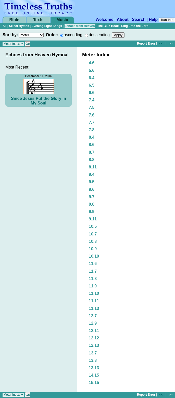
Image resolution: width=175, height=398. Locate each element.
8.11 (93, 167)
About (123, 19)
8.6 (91, 144)
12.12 (94, 338)
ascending (73, 35)
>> (170, 43)
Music (62, 20)
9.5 (91, 182)
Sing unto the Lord (134, 26)
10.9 (93, 249)
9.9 (91, 211)
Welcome (105, 19)
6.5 (91, 85)
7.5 (91, 107)
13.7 (93, 353)
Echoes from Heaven (80, 26)
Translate (166, 20)
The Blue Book (108, 26)
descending (99, 35)
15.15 (94, 382)
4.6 (91, 63)
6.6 (91, 92)
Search (138, 19)
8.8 (91, 159)
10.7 (93, 234)
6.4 (91, 78)
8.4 (91, 137)
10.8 (93, 241)
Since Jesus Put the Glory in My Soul (38, 100)
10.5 (93, 226)
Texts (38, 20)
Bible (14, 20)
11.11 (94, 301)
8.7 (91, 152)
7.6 (91, 115)
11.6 (93, 263)
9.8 (91, 204)
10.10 (94, 256)
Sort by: (10, 35)
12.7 (93, 316)
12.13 (94, 345)
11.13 (94, 308)
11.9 (93, 286)
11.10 (94, 293)
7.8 (91, 130)
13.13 (94, 368)
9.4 (91, 174)
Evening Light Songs (47, 26)
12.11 (94, 330)
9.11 (93, 219)
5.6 (91, 70)
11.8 (93, 278)
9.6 (91, 189)
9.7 (91, 197)
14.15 (94, 375)
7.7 (91, 122)
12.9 (93, 323)
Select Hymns (19, 26)
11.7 (93, 271)
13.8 (93, 360)
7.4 (91, 100)
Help (153, 19)
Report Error (146, 43)
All (4, 26)
